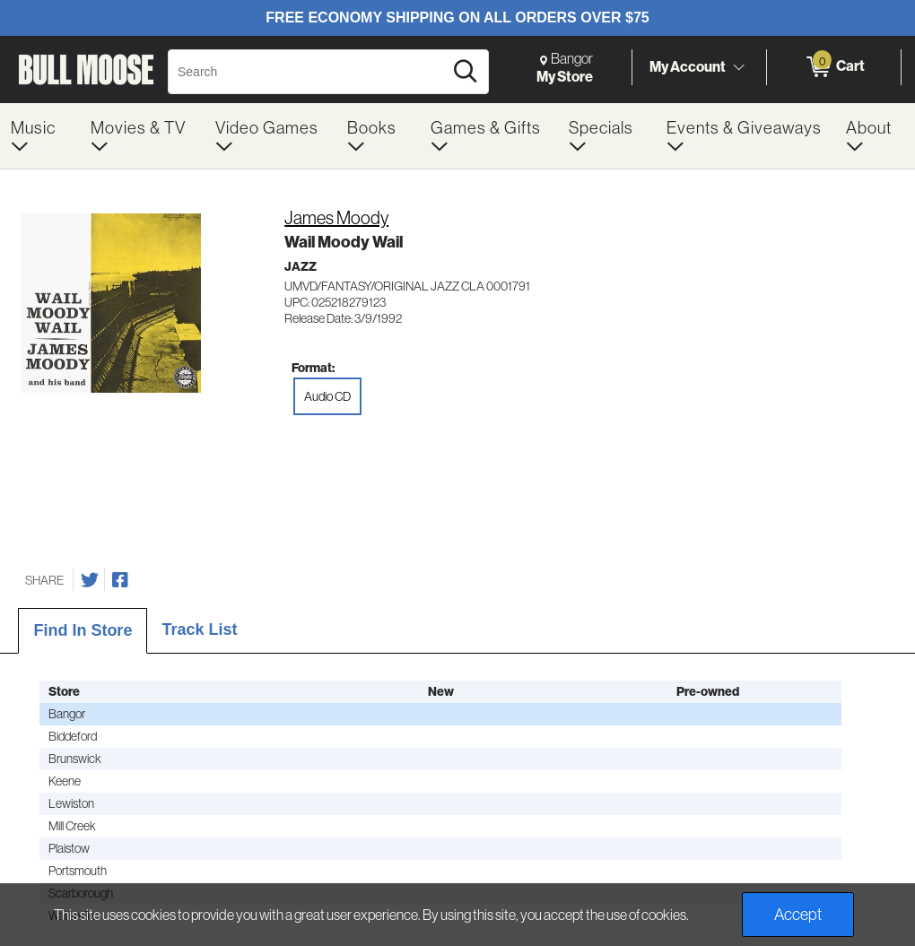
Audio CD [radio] (327, 396)
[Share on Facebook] (120, 580)
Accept (798, 914)
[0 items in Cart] (834, 67)
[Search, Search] (308, 71)
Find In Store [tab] (82, 630)
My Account (687, 66)
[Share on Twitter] (90, 580)
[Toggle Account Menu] (738, 67)
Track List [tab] (199, 629)
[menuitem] (40, 136)
